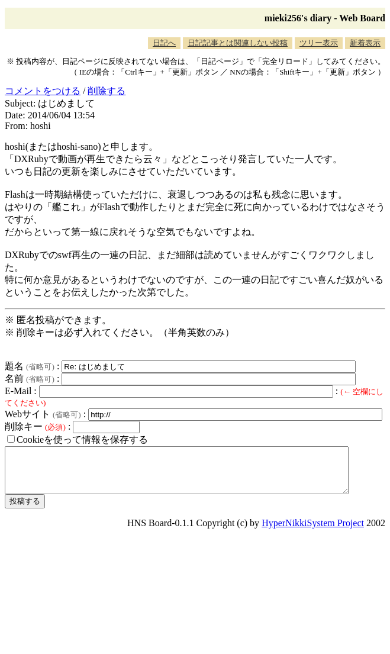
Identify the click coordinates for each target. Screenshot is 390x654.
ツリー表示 (318, 42)
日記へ (164, 42)
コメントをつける (42, 91)
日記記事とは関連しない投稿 (238, 42)
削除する (106, 91)
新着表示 (365, 42)
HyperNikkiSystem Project (313, 532)
